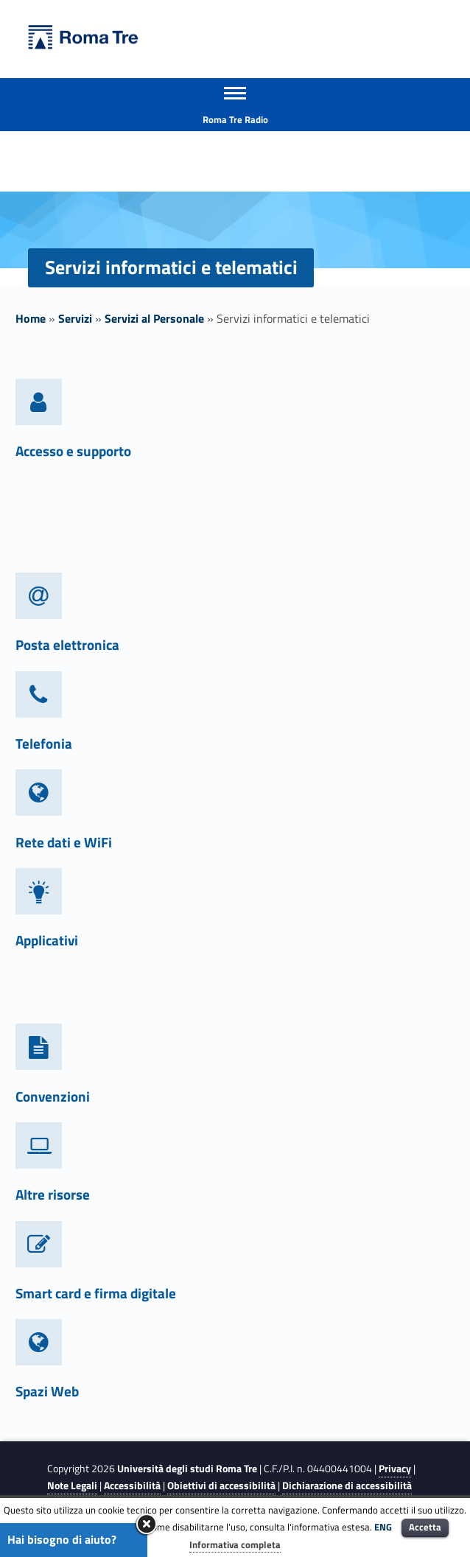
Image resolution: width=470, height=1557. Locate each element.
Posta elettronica (67, 644)
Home (30, 318)
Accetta (425, 1526)
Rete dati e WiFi (63, 842)
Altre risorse (52, 1194)
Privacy (395, 1468)
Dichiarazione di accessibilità (347, 1485)
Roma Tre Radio (235, 119)
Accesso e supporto (73, 450)
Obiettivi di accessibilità (221, 1485)
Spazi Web (47, 1391)
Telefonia (43, 743)
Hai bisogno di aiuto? (61, 1539)
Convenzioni (52, 1096)
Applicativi (46, 940)
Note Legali (72, 1485)
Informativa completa (235, 1544)
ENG (383, 1526)
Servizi (75, 318)
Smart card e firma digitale (95, 1293)
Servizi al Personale (154, 318)
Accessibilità (132, 1485)
